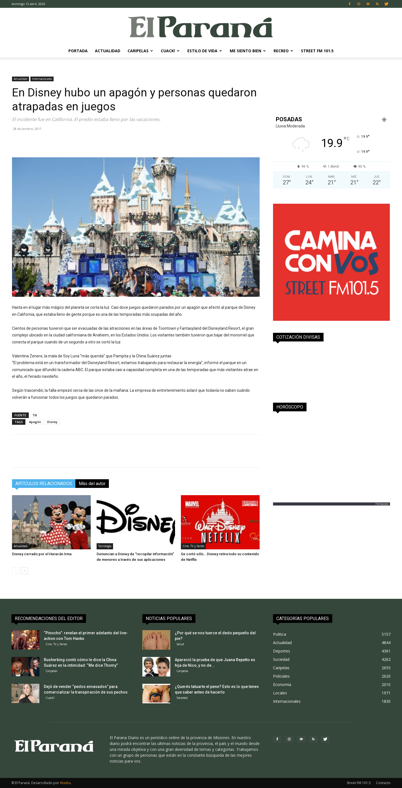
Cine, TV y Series (193, 546)
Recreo (283, 50)
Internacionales (42, 79)
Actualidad (107, 50)
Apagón (35, 422)
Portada (78, 50)
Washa (65, 782)
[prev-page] (15, 570)
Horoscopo (381, 504)
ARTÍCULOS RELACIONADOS (43, 483)
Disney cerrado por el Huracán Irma (41, 554)
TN (34, 415)
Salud (180, 644)
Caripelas (140, 50)
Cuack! (170, 50)
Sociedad (182, 698)
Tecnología (104, 546)
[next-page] (24, 570)
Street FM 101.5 (317, 50)
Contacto (383, 782)
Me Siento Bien (248, 50)
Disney (52, 422)
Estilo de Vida (204, 50)
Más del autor (92, 483)
